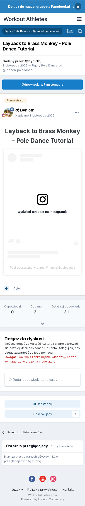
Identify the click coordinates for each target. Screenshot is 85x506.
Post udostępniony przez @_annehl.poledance (42, 267)
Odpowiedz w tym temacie (42, 84)
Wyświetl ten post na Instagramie (42, 212)
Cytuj (17, 288)
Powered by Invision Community (42, 499)
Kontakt (68, 489)
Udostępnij (42, 403)
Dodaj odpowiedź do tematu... (33, 379)
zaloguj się (66, 348)
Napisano (34, 115)
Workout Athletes (25, 19)
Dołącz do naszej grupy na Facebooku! (39, 6)
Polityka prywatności (42, 489)
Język (17, 489)
